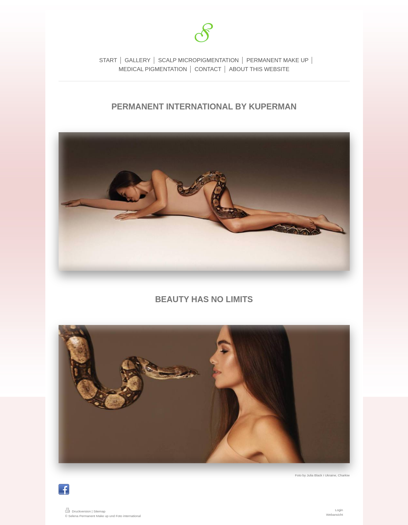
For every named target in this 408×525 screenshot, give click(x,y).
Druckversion (78, 511)
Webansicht (334, 514)
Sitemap (99, 511)
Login (339, 510)
